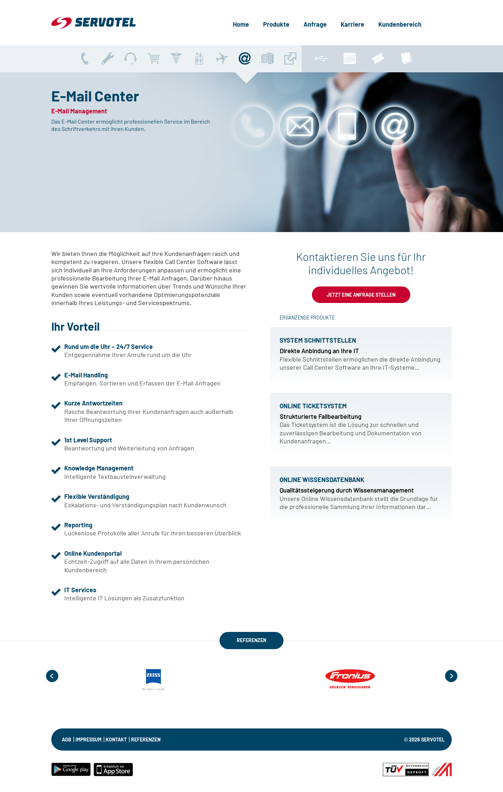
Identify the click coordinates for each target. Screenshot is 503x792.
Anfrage (315, 24)
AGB (66, 739)
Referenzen (146, 739)
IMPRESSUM (89, 739)
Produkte (276, 24)
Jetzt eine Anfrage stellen (361, 295)
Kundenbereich (400, 24)
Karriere (352, 24)
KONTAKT (116, 739)
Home (241, 24)
